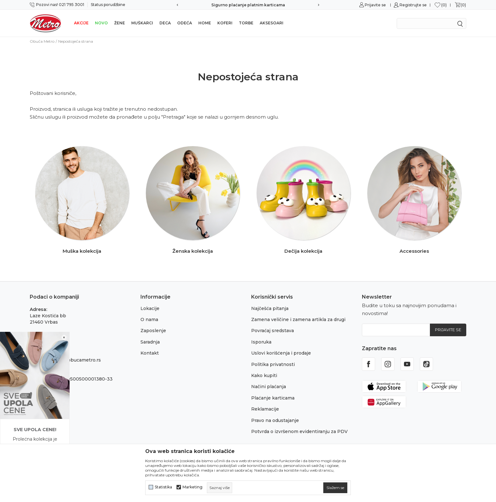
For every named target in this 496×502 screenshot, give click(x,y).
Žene (119, 23)
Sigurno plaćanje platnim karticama (248, 5)
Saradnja (150, 342)
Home (204, 23)
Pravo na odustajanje (275, 420)
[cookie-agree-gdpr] (335, 487)
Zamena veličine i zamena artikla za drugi (298, 319)
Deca (165, 23)
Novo (101, 23)
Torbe (246, 23)
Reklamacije (265, 409)
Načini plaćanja (268, 386)
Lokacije (149, 308)
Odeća (184, 23)
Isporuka (261, 342)
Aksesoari (271, 23)
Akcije (81, 23)
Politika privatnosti (273, 364)
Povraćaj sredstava (272, 330)
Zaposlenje (153, 330)
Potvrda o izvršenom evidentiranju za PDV (299, 431)
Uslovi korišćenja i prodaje (281, 353)
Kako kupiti (264, 375)
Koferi (224, 23)
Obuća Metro (42, 41)
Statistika (163, 487)
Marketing (192, 487)
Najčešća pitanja (269, 308)
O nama (149, 319)
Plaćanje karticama (272, 398)
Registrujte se (413, 5)
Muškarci (142, 23)
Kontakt (149, 353)
